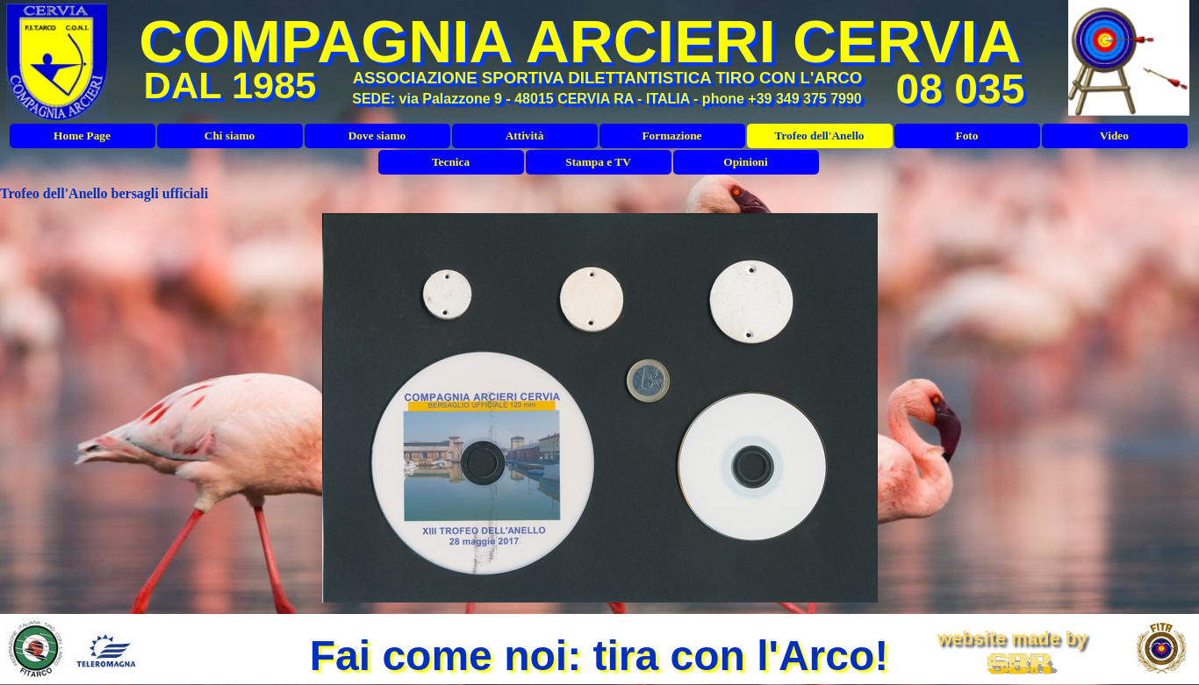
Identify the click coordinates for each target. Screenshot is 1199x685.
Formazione (671, 135)
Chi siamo (230, 135)
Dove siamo (377, 135)
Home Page (82, 135)
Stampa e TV (598, 161)
